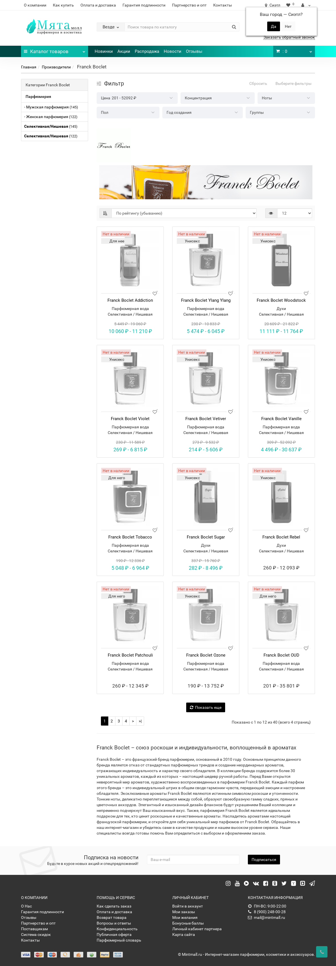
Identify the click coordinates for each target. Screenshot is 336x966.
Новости (172, 51)
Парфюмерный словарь (119, 940)
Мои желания (185, 917)
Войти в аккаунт (187, 906)
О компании (35, 5)
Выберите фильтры (293, 83)
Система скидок (36, 934)
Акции (123, 51)
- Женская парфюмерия (50, 116)
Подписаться (264, 859)
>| (140, 721)
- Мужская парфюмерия (51, 107)
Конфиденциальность (117, 929)
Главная (28, 67)
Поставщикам (34, 929)
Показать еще (205, 707)
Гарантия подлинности (144, 5)
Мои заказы (183, 912)
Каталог (54, 50)
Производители (56, 67)
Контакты (222, 5)
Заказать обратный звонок (289, 37)
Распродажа (147, 51)
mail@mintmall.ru (266, 917)
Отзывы (194, 51)
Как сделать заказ (114, 906)
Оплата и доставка (98, 5)
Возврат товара (111, 917)
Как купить (63, 5)
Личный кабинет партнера (197, 929)
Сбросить (258, 83)
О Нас (26, 906)
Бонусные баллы (188, 923)
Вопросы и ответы (114, 923)
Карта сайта (183, 934)
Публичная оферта (114, 934)
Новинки (104, 51)
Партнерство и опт (189, 5)
